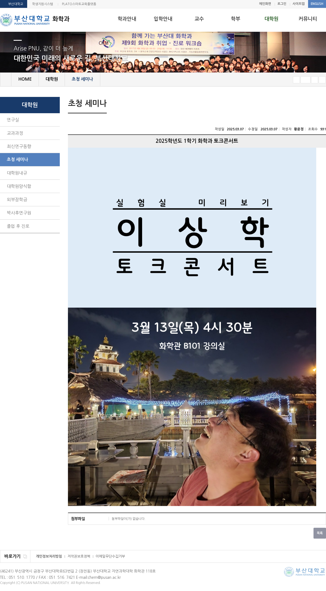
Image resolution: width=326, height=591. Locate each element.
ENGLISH (317, 3)
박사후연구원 (19, 213)
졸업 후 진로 (18, 226)
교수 (199, 19)
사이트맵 (299, 3)
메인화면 (265, 3)
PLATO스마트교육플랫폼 (79, 4)
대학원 (271, 19)
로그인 (281, 3)
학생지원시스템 (42, 4)
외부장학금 (17, 199)
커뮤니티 (308, 19)
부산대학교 (15, 4)
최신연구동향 (19, 146)
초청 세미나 (17, 159)
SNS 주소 (322, 104)
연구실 (13, 120)
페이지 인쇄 (314, 104)
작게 (296, 79)
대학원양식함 (19, 186)
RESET (305, 79)
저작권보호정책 (78, 556)
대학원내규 (17, 173)
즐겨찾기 (322, 79)
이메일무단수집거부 (110, 556)
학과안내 (127, 19)
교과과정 (15, 133)
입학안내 (163, 19)
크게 (314, 79)
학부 (235, 19)
